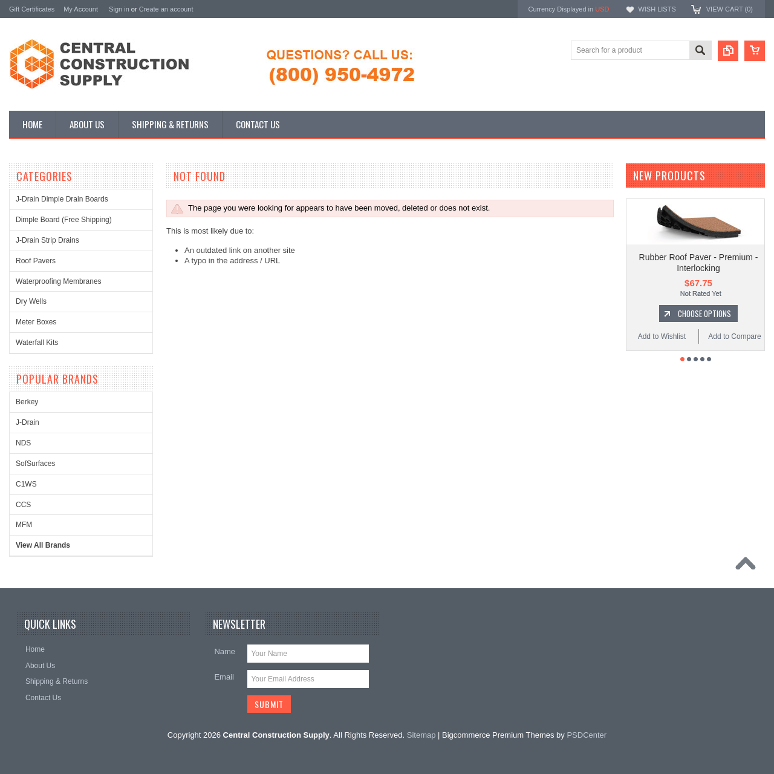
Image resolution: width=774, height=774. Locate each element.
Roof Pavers (36, 261)
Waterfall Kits (37, 342)
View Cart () (729, 9)
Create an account (166, 9)
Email (224, 676)
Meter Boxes (36, 322)
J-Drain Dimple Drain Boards (62, 199)
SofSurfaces (35, 463)
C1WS (26, 484)
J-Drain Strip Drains (47, 240)
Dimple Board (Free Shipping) (64, 219)
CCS (23, 504)
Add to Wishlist (662, 348)
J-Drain (27, 422)
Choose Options (704, 326)
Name (224, 651)
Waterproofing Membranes (59, 281)
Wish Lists (656, 9)
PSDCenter (587, 735)
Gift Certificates (31, 9)
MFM (24, 524)
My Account (80, 9)
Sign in (119, 9)
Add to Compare (734, 348)
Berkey (27, 402)
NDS (23, 443)
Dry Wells (31, 301)
